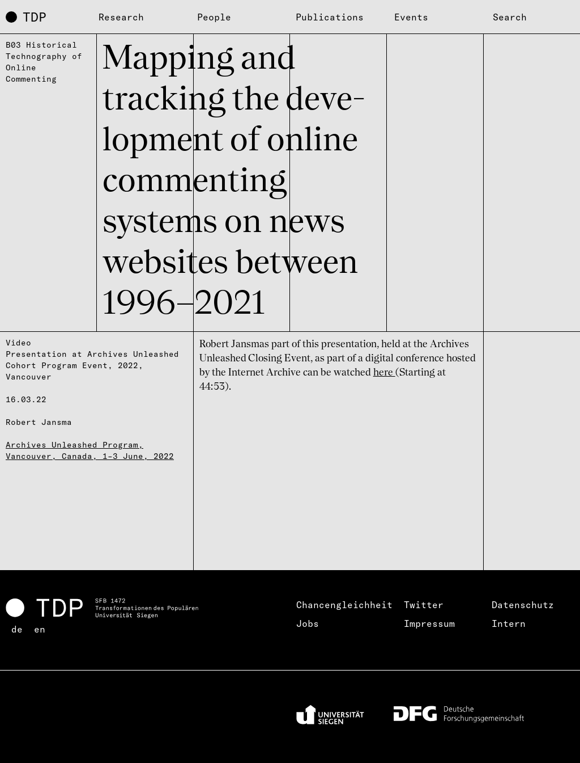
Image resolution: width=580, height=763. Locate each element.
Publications (330, 17)
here (384, 373)
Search (510, 17)
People (214, 17)
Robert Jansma (39, 422)
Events (411, 17)
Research (121, 17)
